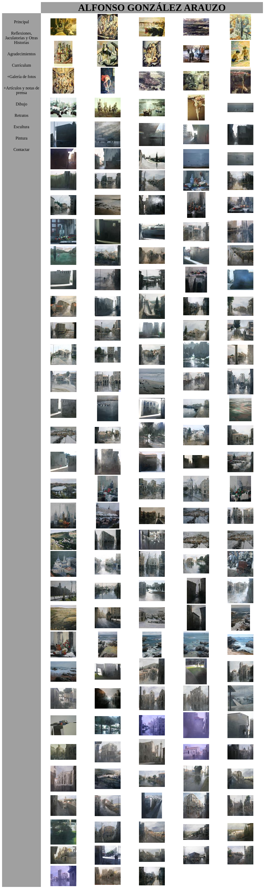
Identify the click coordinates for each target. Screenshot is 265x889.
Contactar (21, 149)
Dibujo (21, 104)
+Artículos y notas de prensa (21, 90)
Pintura (21, 138)
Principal (21, 22)
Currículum (21, 65)
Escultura (21, 127)
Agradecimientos (21, 54)
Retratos (21, 115)
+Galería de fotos (21, 76)
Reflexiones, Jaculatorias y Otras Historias (21, 38)
